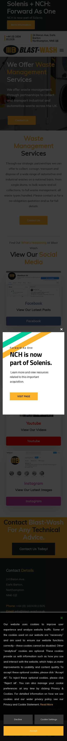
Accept (33, 730)
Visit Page (23, 396)
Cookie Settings (49, 719)
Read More (46, 704)
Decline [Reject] (18, 719)
